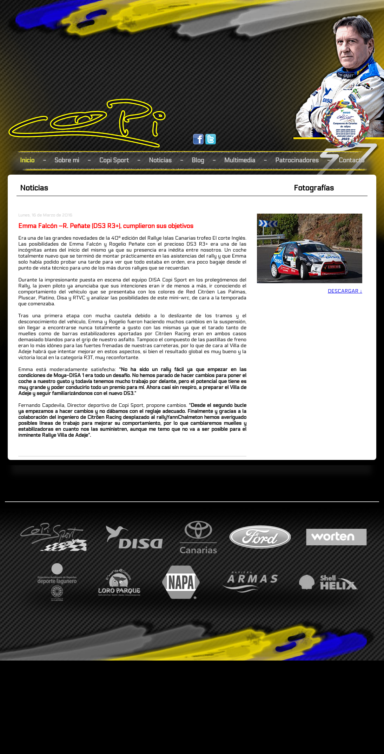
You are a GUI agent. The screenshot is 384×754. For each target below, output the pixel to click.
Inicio (27, 160)
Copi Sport (114, 160)
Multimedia (239, 160)
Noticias (160, 160)
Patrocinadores (297, 160)
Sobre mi (66, 160)
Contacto (351, 160)
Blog (198, 160)
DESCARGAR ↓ (345, 291)
